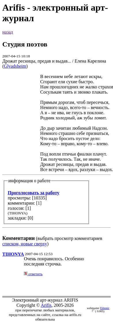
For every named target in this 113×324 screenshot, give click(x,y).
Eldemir (104, 308)
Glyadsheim (15, 66)
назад (7, 32)
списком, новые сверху (24, 243)
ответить (33, 274)
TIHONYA (13, 254)
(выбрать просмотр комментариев (56, 157)
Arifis (46, 305)
